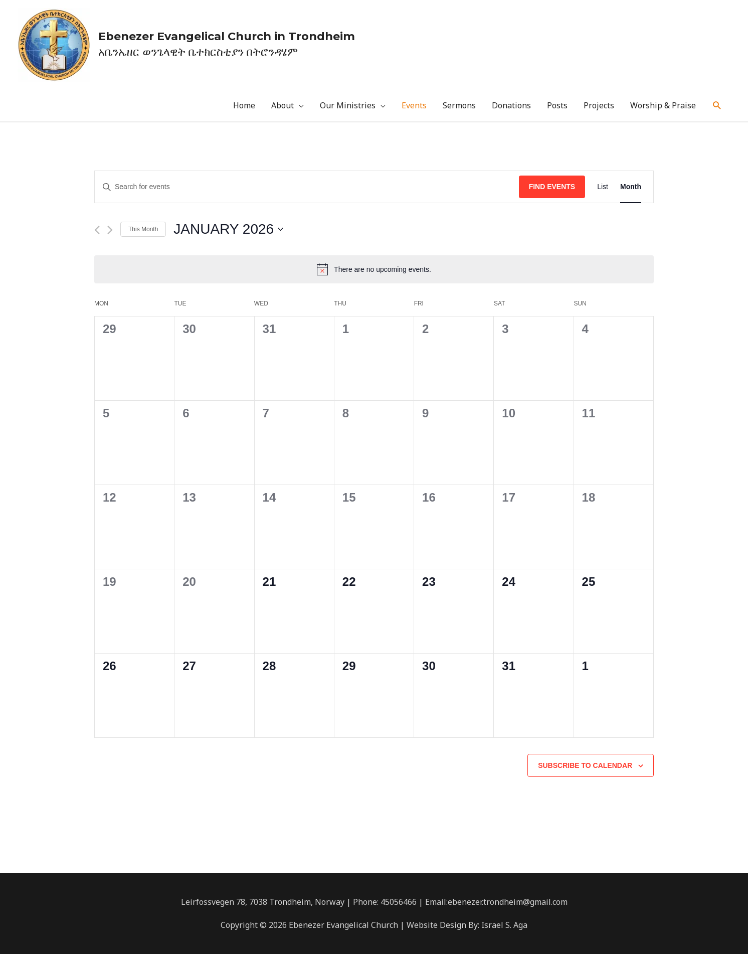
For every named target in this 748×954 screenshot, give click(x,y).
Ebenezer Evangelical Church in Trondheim (230, 36)
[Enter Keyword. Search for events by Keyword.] (307, 187)
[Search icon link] (717, 106)
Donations (511, 105)
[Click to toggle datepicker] (228, 230)
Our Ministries (348, 105)
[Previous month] (97, 230)
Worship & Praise (663, 105)
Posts (557, 105)
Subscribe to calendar (585, 765)
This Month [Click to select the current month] (143, 229)
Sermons (459, 105)
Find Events (552, 187)
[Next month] (110, 230)
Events (414, 105)
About (282, 105)
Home (244, 105)
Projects (599, 105)
